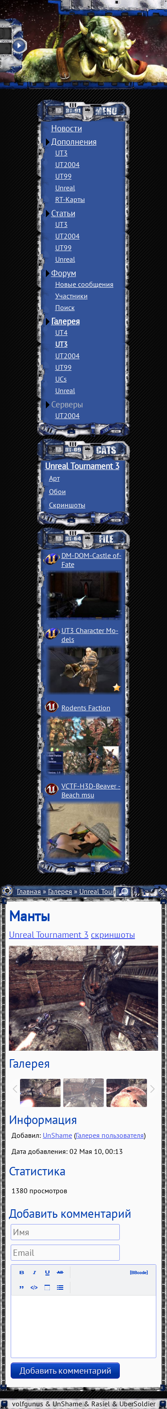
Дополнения (74, 141)
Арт (54, 478)
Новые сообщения (84, 284)
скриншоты (113, 934)
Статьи (63, 213)
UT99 (63, 176)
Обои (57, 491)
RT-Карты (70, 199)
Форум (63, 273)
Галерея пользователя (110, 1135)
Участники (71, 295)
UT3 (61, 152)
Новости (66, 128)
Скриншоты (67, 504)
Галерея (65, 321)
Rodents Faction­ (85, 707)
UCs (61, 378)
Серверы (67, 404)
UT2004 (67, 164)
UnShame (57, 1135)
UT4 (61, 332)
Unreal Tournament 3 (82, 466)
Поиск (65, 307)
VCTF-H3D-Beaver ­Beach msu (91, 790)
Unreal (65, 187)
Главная (29, 891)
